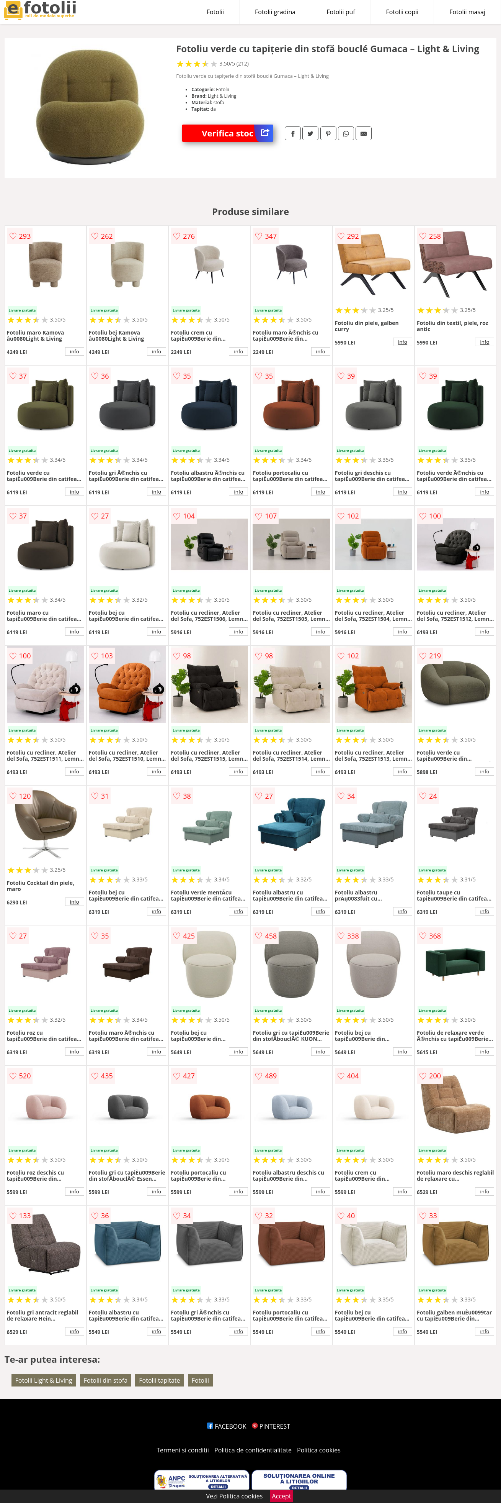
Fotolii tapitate (159, 1380)
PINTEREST (271, 1426)
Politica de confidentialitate (253, 1450)
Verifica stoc (237, 133)
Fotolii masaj (467, 12)
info (74, 351)
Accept (281, 1496)
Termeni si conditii (183, 1450)
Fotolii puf (340, 12)
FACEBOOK (226, 1426)
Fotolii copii (402, 12)
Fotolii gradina (275, 12)
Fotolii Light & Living (43, 1380)
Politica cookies (319, 1450)
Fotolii (215, 12)
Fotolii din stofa (106, 1380)
